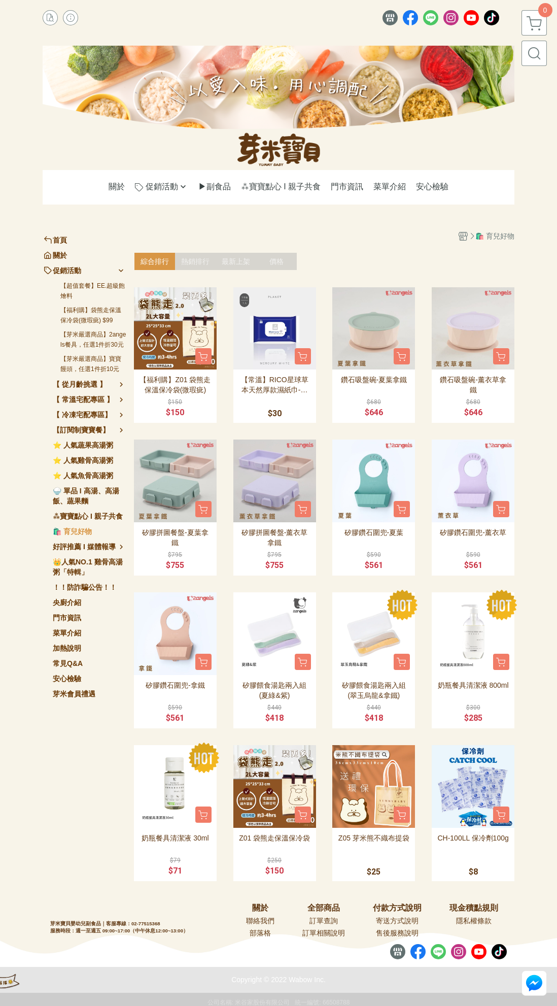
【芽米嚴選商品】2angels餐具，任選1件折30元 (93, 339)
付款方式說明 (397, 908)
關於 (260, 908)
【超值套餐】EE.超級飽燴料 (92, 290)
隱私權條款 (474, 920)
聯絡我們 (260, 920)
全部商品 (323, 908)
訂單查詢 (323, 920)
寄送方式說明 (397, 920)
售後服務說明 (397, 932)
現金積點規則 (473, 908)
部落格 (260, 932)
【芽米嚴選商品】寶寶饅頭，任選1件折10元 (90, 364)
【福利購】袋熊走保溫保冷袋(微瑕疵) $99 (90, 315)
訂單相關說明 (323, 932)
